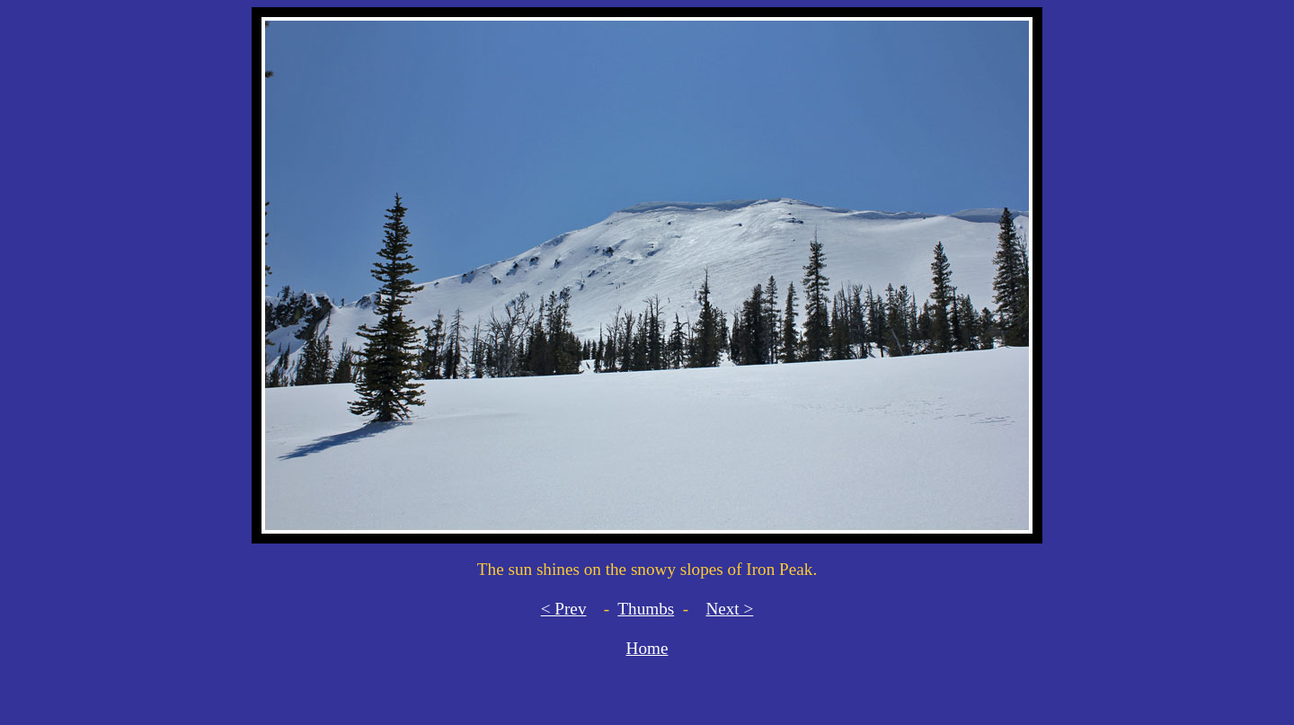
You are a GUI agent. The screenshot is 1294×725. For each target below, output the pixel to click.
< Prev (564, 608)
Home (647, 648)
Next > (729, 608)
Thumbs (645, 608)
